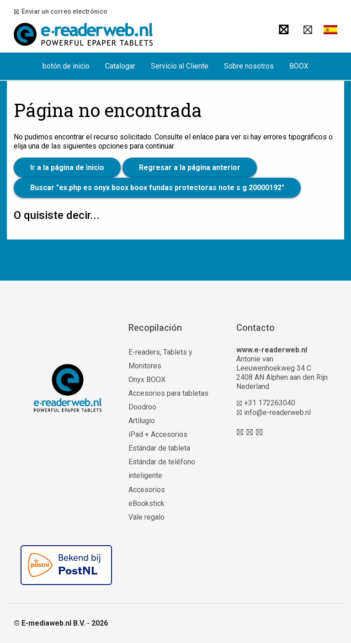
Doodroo (142, 407)
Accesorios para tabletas (168, 393)
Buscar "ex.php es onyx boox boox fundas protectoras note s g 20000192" (157, 187)
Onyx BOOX (146, 379)
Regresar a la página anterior (189, 167)
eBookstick (146, 503)
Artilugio (141, 420)
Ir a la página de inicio (67, 167)
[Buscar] (283, 30)
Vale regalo (146, 517)
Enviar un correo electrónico (63, 11)
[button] (330, 30)
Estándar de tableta (159, 448)
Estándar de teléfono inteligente (161, 468)
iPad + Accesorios (157, 434)
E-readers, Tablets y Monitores (160, 359)
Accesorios (146, 489)
